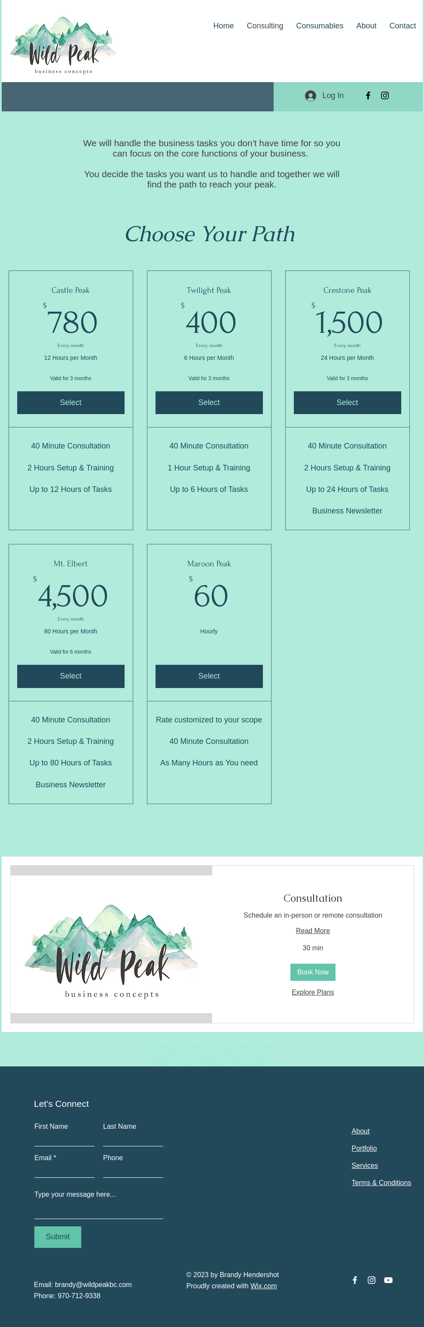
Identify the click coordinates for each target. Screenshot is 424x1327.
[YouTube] (388, 1280)
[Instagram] (385, 95)
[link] (313, 898)
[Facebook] (368, 95)
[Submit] (57, 1237)
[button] (313, 972)
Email (43, 1158)
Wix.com (263, 1286)
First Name (51, 1126)
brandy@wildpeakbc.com (93, 1284)
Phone (113, 1158)
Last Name (119, 1126)
